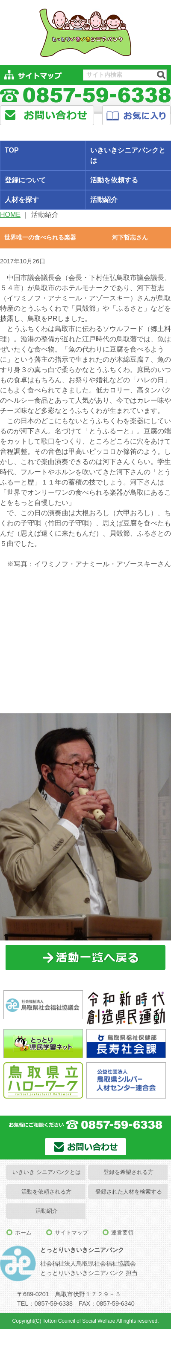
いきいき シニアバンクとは (46, 1172)
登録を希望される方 (128, 1172)
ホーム (23, 1232)
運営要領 (122, 1232)
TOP (12, 150)
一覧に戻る (86, 958)
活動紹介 (46, 1211)
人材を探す (22, 199)
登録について (25, 180)
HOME (10, 214)
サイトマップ (71, 1232)
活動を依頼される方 (46, 1191)
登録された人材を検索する (128, 1191)
